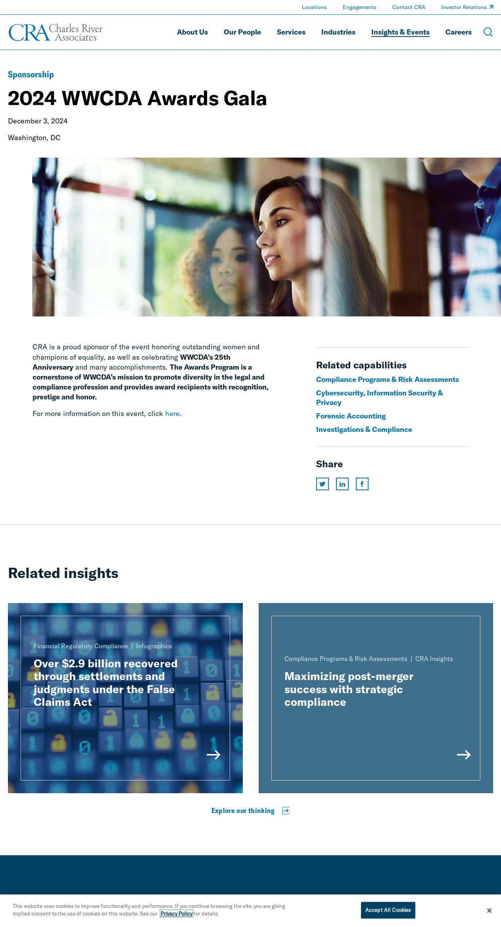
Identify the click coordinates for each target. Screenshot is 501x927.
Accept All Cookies (388, 910)
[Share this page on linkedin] (342, 484)
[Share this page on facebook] (362, 484)
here (172, 413)
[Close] (489, 910)
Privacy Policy (176, 913)
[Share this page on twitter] (322, 484)
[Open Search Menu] (488, 32)
